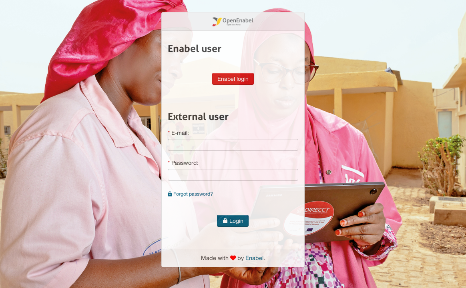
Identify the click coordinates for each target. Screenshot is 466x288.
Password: (184, 163)
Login (232, 221)
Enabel (254, 257)
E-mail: (180, 133)
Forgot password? (190, 194)
